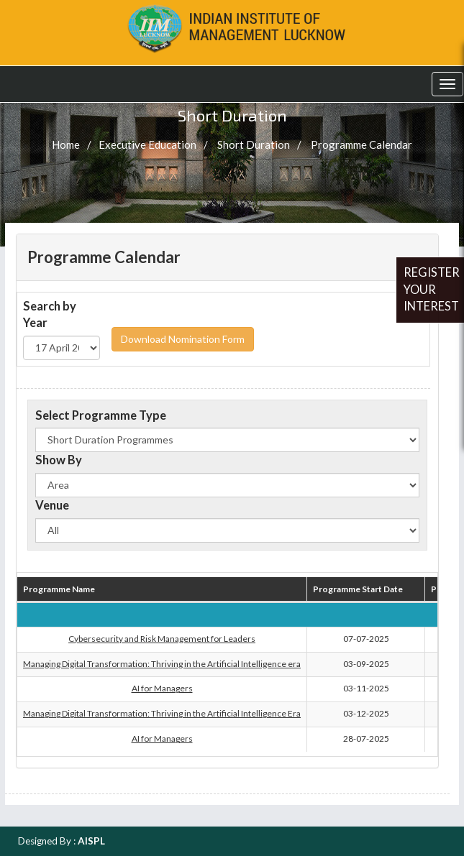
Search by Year (49, 315)
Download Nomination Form (183, 339)
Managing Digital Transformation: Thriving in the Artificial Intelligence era (162, 663)
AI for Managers (162, 688)
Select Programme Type (100, 415)
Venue (52, 505)
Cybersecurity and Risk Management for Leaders (161, 638)
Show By (58, 460)
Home (66, 144)
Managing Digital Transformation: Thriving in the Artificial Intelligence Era (162, 713)
